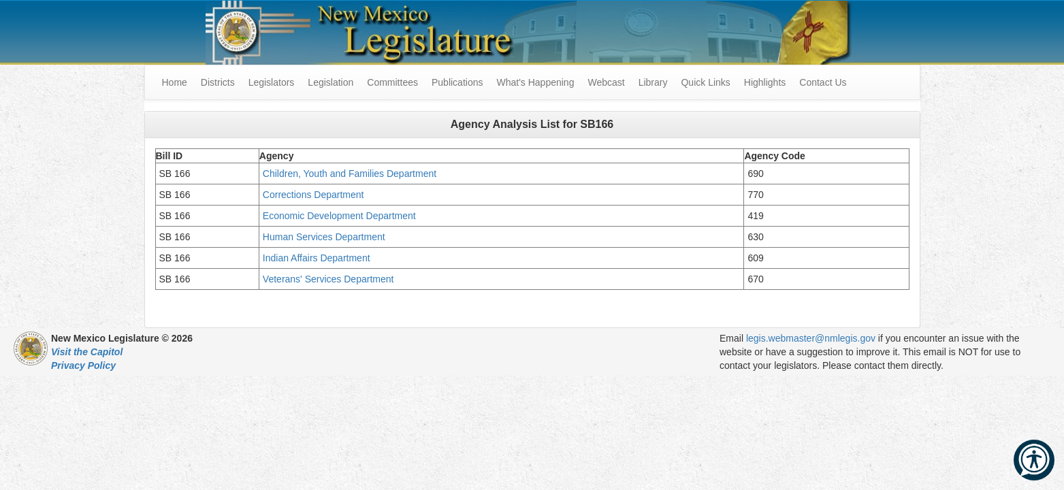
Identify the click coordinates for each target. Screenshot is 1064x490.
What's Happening (535, 82)
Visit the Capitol (87, 351)
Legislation (330, 82)
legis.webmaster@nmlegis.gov (810, 338)
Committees (392, 82)
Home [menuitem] (174, 82)
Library (653, 82)
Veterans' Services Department (329, 279)
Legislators (271, 82)
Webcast (605, 82)
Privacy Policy (83, 365)
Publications (457, 82)
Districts (218, 82)
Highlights (765, 82)
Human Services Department (325, 236)
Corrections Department (315, 194)
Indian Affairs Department (318, 257)
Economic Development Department (341, 215)
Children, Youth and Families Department (349, 173)
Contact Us (822, 82)
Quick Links (705, 82)
